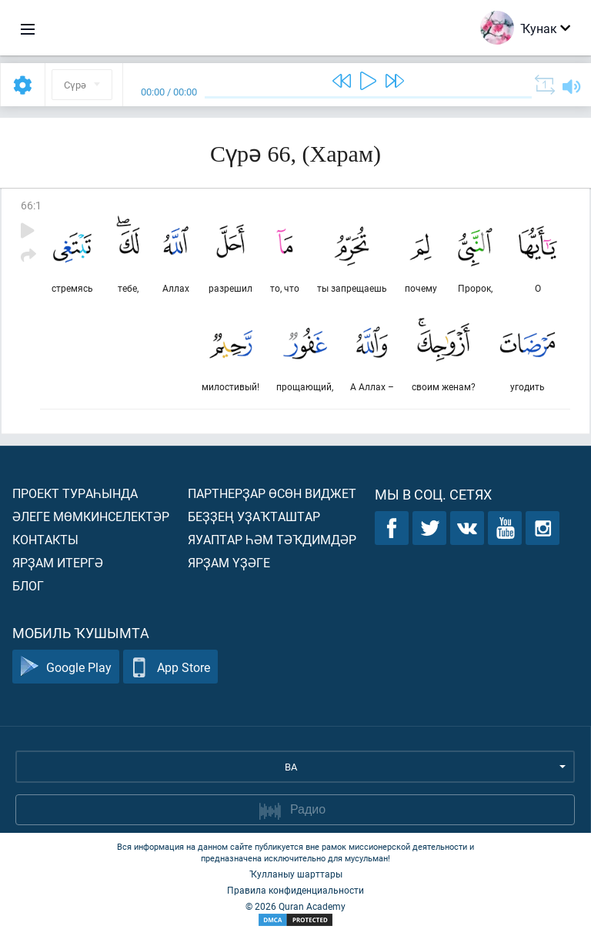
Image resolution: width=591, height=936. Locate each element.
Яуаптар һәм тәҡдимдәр (272, 539)
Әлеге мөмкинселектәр (90, 516)
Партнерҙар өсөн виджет (272, 493)
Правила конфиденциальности (295, 890)
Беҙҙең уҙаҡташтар (254, 516)
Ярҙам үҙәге (229, 562)
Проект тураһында (75, 493)
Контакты (45, 539)
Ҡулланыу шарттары (295, 873)
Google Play (66, 667)
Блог (28, 585)
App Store (170, 667)
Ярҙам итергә (57, 562)
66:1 (31, 205)
